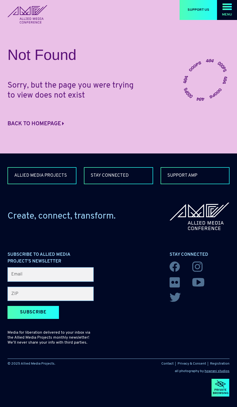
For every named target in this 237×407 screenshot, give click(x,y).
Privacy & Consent (192, 364)
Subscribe (33, 312)
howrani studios (217, 371)
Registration (220, 364)
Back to (35, 124)
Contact (167, 364)
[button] (227, 10)
